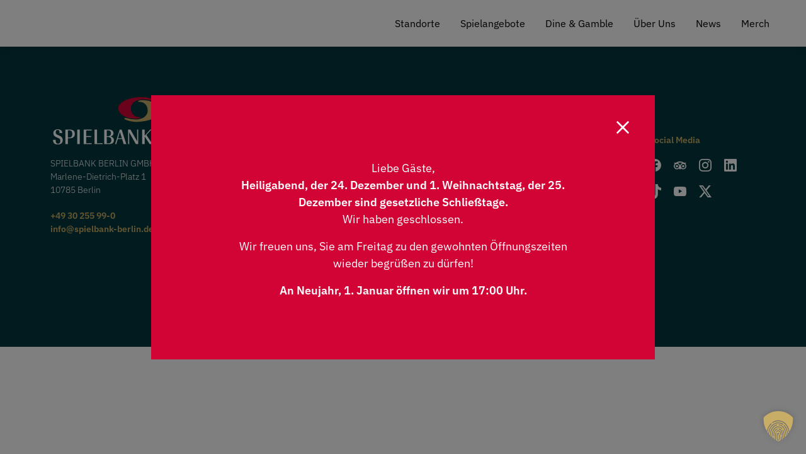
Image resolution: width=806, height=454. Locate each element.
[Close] (623, 127)
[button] (778, 426)
